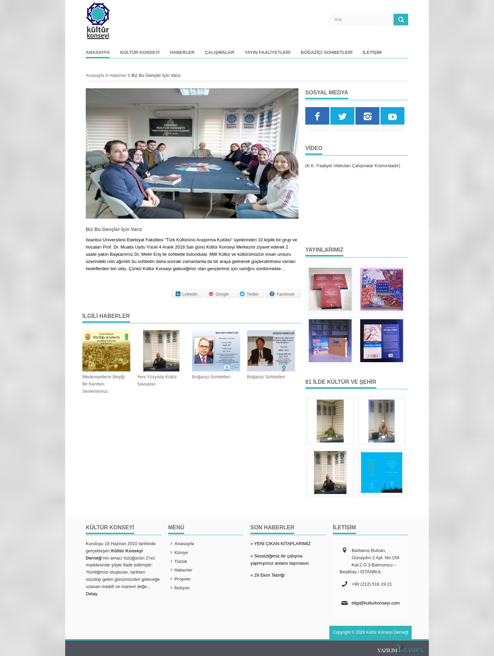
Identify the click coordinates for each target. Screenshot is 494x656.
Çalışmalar (219, 52)
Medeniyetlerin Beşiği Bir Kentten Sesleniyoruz (103, 384)
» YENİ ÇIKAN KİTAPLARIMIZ (280, 543)
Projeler (179, 579)
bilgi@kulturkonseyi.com (376, 603)
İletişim (372, 52)
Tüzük (177, 561)
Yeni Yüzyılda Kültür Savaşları (157, 380)
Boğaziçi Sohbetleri (327, 52)
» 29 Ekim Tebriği (267, 575)
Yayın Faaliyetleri (267, 52)
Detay (91, 593)
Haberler (182, 52)
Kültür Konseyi (140, 52)
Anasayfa (98, 52)
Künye (178, 552)
